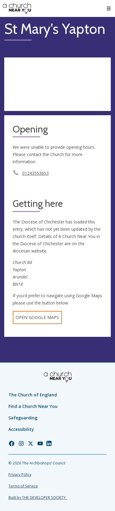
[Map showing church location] (57, 84)
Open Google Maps (37, 317)
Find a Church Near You (33, 406)
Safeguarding (22, 418)
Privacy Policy (19, 474)
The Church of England (32, 395)
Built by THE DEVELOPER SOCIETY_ (37, 497)
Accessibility (21, 429)
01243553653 (35, 173)
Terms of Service (23, 486)
